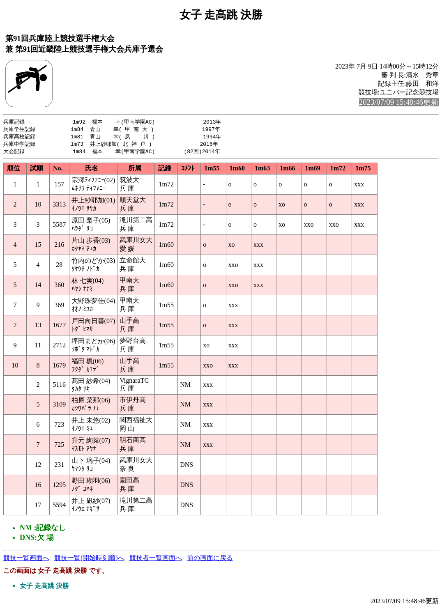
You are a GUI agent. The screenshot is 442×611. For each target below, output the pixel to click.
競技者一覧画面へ (155, 559)
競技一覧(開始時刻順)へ (89, 559)
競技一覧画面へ (26, 559)
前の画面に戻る (210, 559)
